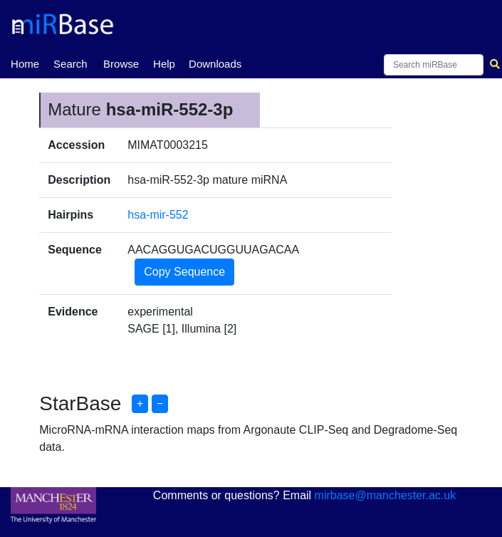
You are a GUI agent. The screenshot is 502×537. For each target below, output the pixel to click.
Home (25, 63)
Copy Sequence (184, 272)
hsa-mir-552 (157, 215)
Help (164, 64)
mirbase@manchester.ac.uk (385, 495)
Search (70, 64)
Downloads (215, 64)
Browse (121, 64)
